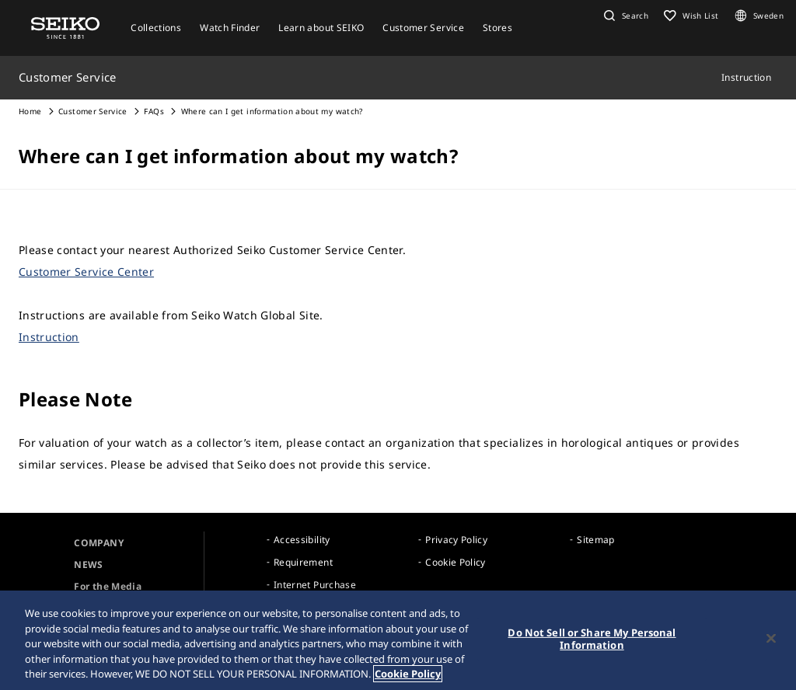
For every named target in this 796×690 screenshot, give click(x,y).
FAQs (153, 111)
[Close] (771, 639)
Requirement (303, 562)
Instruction (49, 336)
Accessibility (302, 539)
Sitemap (595, 539)
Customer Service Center (86, 271)
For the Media (107, 586)
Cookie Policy (455, 562)
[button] (624, 15)
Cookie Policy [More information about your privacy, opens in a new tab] (408, 674)
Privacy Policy (456, 539)
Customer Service (92, 111)
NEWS (88, 564)
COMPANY (98, 542)
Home (30, 111)
